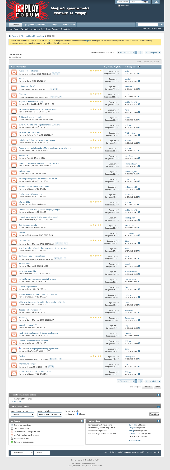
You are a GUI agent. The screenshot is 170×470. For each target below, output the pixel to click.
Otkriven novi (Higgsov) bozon (31, 194)
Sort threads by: (44, 411)
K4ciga (29, 367)
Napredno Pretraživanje (151, 29)
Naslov (14, 67)
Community (38, 29)
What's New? (69, 25)
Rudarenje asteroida (27, 271)
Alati (138, 62)
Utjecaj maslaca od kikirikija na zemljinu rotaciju (39, 217)
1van (29, 173)
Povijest (22, 356)
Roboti (21, 78)
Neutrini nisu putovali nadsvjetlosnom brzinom (38, 333)
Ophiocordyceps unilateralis (30, 117)
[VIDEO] (132, 433)
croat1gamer (16, 401)
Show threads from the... (21, 411)
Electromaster (32, 119)
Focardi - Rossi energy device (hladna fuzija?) (37, 109)
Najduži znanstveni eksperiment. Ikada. (35, 371)
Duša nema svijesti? (27, 86)
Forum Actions (52, 29)
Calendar (28, 29)
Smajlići (132, 427)
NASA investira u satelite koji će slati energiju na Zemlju (42, 302)
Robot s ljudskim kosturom (30, 310)
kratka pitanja (24, 171)
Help (156, 2)
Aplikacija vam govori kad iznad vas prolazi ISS (38, 178)
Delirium (30, 97)
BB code (132, 425)
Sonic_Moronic (33, 244)
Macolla (30, 266)
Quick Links (65, 29)
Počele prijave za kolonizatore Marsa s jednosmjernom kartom (45, 148)
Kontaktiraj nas (110, 452)
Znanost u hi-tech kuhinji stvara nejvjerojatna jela (39, 209)
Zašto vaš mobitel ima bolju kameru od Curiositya (39, 125)
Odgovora (108, 67)
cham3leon (31, 74)
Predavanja (23, 317)
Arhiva (149, 452)
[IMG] (131, 430)
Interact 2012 (24, 202)
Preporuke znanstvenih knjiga (31, 101)
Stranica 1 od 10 (127, 52)
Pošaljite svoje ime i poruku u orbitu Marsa (37, 140)
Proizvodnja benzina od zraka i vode (34, 186)
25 (66, 243)
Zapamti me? (124, 6)
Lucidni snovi (24, 240)
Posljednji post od (132, 67)
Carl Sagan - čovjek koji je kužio (32, 256)
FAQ (21, 29)
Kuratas (22, 232)
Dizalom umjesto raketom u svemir (33, 340)
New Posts (14, 29)
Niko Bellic (31, 351)
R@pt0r (30, 227)
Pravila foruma (135, 440)
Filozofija (22, 94)
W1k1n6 (30, 89)
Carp (29, 81)
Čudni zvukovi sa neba (28, 225)
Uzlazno (69, 413)
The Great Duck (33, 104)
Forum (15, 25)
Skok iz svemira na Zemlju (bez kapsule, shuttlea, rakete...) (43, 248)
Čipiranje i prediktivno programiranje (43, 348)
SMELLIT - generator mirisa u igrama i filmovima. (39, 294)
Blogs (54, 25)
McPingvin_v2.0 (33, 220)
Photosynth (23, 155)
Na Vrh (157, 387)
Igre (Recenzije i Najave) (35, 25)
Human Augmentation (28, 286)
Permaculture (24, 263)
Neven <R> (31, 112)
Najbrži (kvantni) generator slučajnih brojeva (37, 279)
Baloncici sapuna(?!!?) (28, 325)
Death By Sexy (32, 259)
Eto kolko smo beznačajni (29, 132)
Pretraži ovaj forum (150, 62)
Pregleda (117, 67)
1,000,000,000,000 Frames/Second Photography (39, 163)
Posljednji (155, 52)
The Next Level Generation (32, 36)
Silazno (80, 413)
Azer (29, 158)
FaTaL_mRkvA (32, 135)
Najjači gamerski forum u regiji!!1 (132, 452)
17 (60, 359)
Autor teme (22, 67)
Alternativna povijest (27, 364)
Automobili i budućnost (28, 71)
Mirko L (30, 360)
